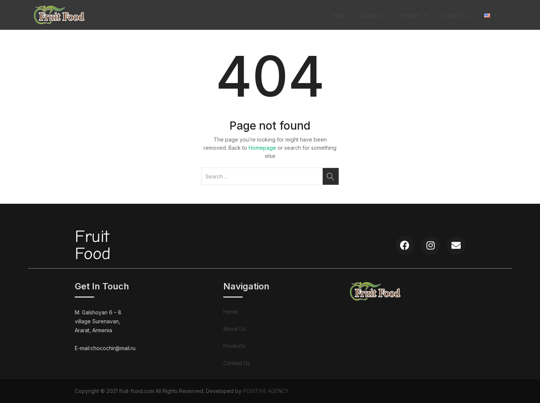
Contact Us (455, 15)
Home (339, 15)
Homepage (262, 148)
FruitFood (93, 245)
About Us (372, 15)
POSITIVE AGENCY (266, 391)
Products (413, 15)
